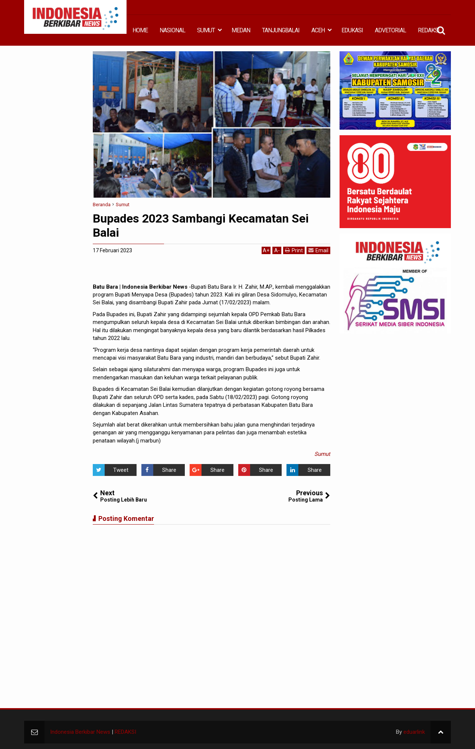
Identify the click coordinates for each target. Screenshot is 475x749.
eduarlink (414, 732)
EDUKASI (352, 30)
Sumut (322, 454)
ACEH (318, 30)
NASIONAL (172, 30)
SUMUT (206, 30)
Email (318, 250)
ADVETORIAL (390, 30)
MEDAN (241, 30)
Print (294, 250)
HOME (140, 30)
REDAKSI (428, 30)
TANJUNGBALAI (280, 30)
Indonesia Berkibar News (80, 732)
